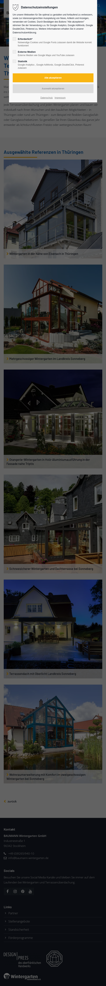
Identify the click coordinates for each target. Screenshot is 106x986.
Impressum (60, 97)
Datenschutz (46, 97)
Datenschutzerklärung (24, 32)
